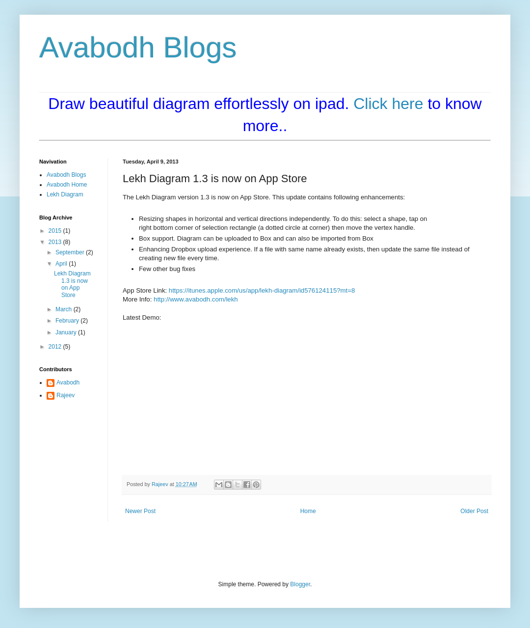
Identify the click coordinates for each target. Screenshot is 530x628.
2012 (56, 346)
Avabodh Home (67, 184)
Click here (388, 103)
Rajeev (65, 395)
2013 (56, 242)
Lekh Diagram (65, 194)
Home (308, 511)
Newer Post (140, 511)
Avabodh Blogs (138, 47)
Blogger (300, 584)
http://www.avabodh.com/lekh (196, 299)
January (66, 332)
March (64, 309)
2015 (56, 230)
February (67, 320)
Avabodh (68, 382)
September (70, 252)
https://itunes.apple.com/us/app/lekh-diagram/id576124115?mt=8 (262, 290)
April (62, 263)
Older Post (474, 511)
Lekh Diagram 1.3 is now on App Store (72, 284)
